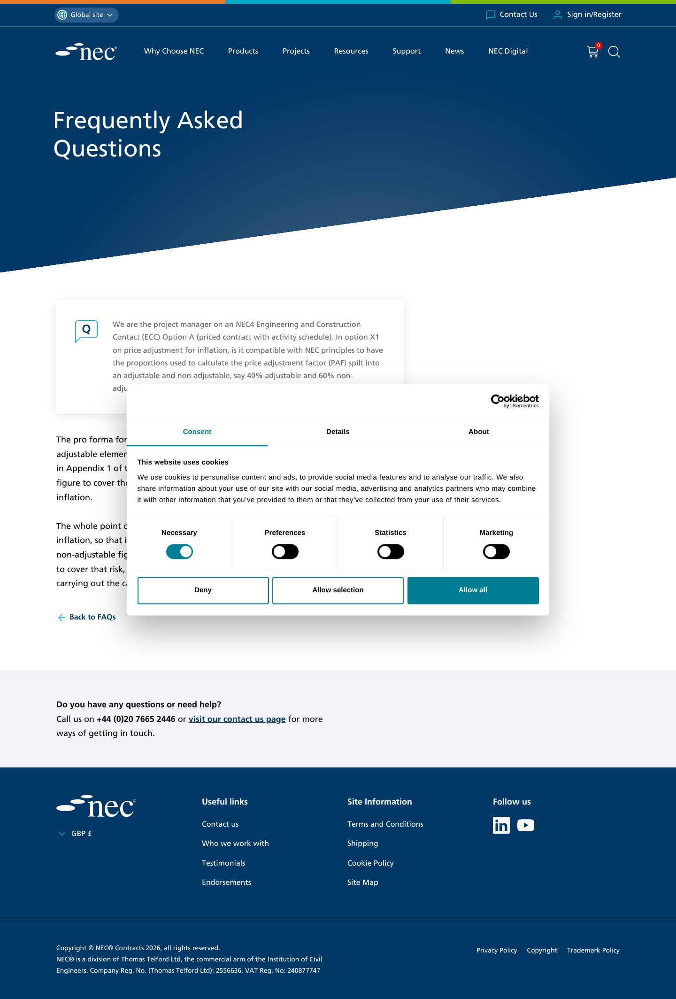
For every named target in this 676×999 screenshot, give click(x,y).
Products (243, 51)
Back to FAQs (86, 617)
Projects (296, 51)
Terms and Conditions (385, 824)
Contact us (220, 824)
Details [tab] (338, 432)
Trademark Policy (593, 950)
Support (407, 51)
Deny (203, 591)
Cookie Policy (370, 863)
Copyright (542, 950)
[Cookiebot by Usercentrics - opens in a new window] (498, 401)
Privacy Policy (496, 950)
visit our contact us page (237, 719)
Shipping (362, 843)
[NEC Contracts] (86, 51)
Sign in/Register (587, 15)
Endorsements (226, 882)
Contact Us (511, 15)
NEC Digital (508, 51)
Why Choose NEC (174, 51)
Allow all (473, 591)
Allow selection (337, 591)
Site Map (362, 882)
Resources (351, 51)
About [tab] (479, 432)
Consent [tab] (197, 432)
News (454, 51)
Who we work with (235, 843)
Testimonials (223, 863)
